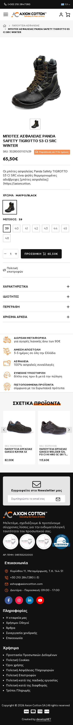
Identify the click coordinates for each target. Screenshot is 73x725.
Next (69, 430)
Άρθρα (10, 628)
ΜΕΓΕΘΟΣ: (12, 219)
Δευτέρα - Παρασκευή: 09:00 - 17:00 (35, 590)
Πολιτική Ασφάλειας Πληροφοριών (30, 670)
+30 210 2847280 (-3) (24, 577)
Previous (4, 430)
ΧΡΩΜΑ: (20, 195)
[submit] (58, 499)
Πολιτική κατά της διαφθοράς (26, 685)
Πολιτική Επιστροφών (21, 675)
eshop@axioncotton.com (26, 584)
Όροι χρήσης (15, 665)
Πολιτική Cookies (17, 660)
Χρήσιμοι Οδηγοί (17, 623)
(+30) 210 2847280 (19, 4)
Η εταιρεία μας (16, 618)
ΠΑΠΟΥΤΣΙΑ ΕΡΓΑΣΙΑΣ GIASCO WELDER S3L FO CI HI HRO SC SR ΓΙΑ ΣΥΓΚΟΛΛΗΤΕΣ (53, 452)
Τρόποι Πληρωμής (18, 690)
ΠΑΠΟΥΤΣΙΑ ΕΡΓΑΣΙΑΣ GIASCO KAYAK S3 (18, 450)
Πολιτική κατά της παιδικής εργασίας (32, 680)
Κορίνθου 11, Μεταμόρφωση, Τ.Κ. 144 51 (36, 571)
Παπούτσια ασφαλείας (26, 25)
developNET (43, 719)
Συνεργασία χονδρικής (21, 633)
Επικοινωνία (14, 638)
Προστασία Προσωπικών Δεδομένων (31, 655)
